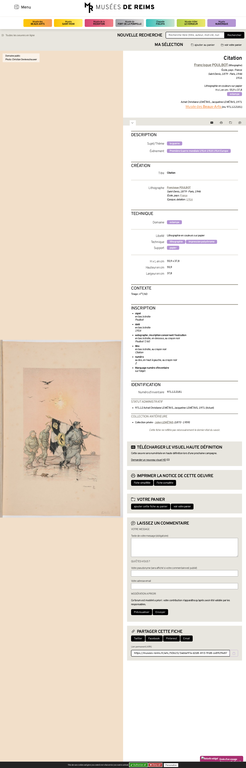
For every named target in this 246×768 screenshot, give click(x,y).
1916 (190, 199)
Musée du (130, 23)
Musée (68, 23)
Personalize (171, 765)
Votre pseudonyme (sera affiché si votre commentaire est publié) (164, 568)
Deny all (156, 765)
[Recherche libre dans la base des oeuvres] (195, 35)
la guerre (175, 143)
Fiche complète (165, 483)
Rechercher (234, 35)
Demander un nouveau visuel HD (148, 460)
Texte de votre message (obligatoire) (149, 536)
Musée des (38, 23)
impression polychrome (201, 241)
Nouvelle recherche (139, 35)
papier (173, 248)
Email (186, 638)
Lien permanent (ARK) (141, 646)
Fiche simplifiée (142, 483)
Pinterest (171, 638)
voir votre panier (231, 45)
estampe (234, 94)
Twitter (138, 638)
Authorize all (138, 765)
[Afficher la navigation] (16, 7)
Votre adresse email (141, 581)
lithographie (176, 241)
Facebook (154, 638)
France (183, 195)
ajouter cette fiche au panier (150, 506)
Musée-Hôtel (191, 23)
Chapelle (160, 23)
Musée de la (99, 23)
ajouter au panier (203, 45)
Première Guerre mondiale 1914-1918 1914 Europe (199, 151)
